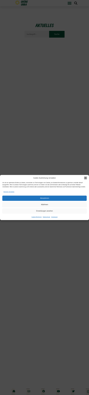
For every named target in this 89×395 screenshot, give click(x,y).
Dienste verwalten (8, 192)
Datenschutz (46, 217)
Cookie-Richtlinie (37, 217)
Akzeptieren (44, 198)
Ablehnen (44, 204)
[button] (85, 178)
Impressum (54, 217)
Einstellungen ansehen (44, 211)
